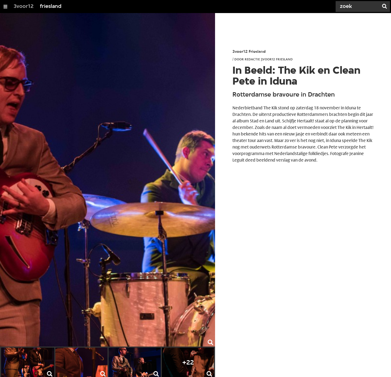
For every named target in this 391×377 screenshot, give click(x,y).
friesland (50, 6)
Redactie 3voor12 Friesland (269, 59)
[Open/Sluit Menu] (5, 6)
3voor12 (24, 6)
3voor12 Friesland (249, 52)
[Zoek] (358, 6)
